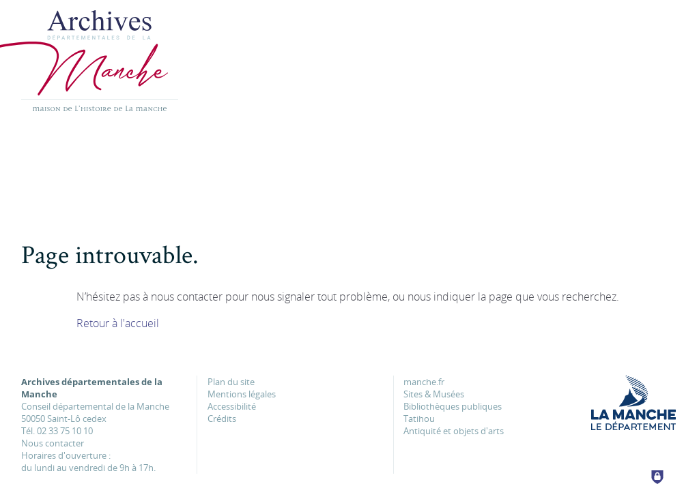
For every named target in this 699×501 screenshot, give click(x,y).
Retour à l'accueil (117, 323)
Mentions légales (242, 394)
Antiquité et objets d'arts (453, 431)
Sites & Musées (433, 394)
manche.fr (423, 382)
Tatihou (419, 418)
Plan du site (231, 382)
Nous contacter (52, 443)
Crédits (222, 418)
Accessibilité (232, 406)
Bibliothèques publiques (452, 406)
